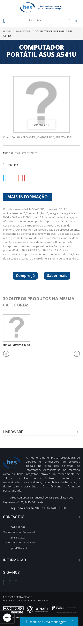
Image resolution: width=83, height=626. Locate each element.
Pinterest (24, 178)
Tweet (5, 178)
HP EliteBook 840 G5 (16, 344)
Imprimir (13, 164)
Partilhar (11, 178)
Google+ (17, 178)
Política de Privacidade (17, 597)
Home (7, 31)
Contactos (13, 517)
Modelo (8, 153)
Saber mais (57, 275)
